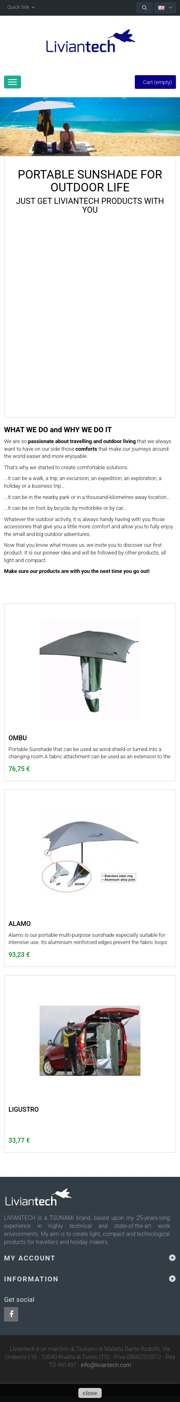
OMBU (17, 738)
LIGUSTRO (23, 1109)
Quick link (21, 7)
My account (30, 1258)
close (90, 1393)
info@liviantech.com (106, 1365)
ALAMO (19, 924)
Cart (155, 82)
